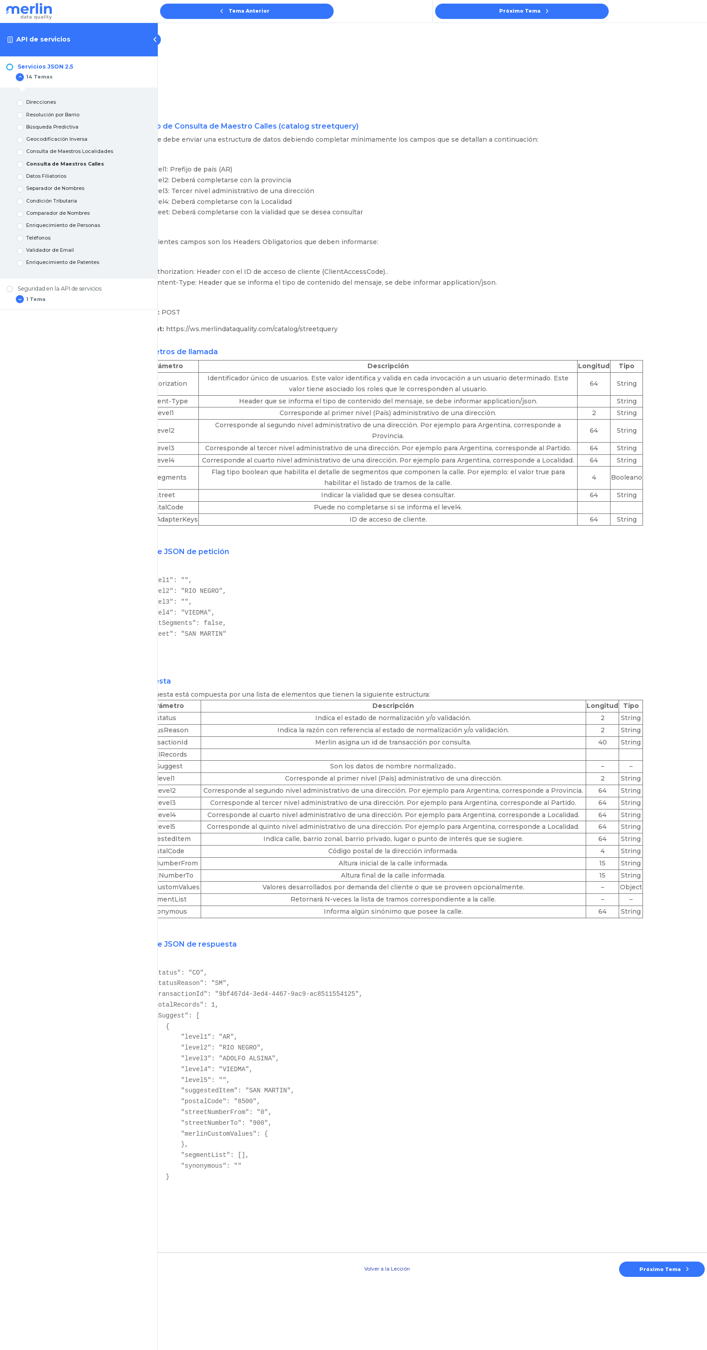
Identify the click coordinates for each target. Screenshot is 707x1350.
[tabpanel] (432, 670)
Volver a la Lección (432, 1333)
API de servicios (43, 39)
